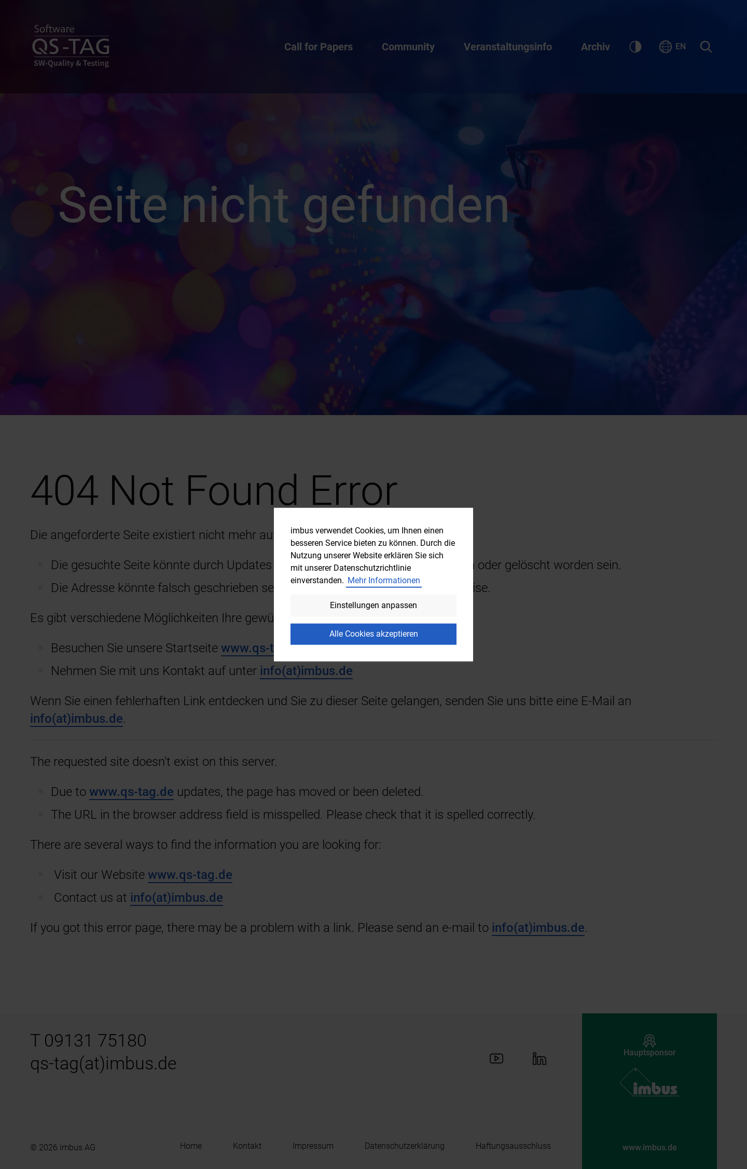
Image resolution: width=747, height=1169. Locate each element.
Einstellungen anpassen (373, 605)
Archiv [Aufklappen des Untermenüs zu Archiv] (595, 46)
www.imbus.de (649, 1147)
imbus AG (77, 1147)
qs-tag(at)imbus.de (103, 1063)
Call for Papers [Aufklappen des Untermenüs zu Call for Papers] (318, 46)
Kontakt (247, 1146)
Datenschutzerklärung (405, 1146)
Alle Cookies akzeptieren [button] (373, 634)
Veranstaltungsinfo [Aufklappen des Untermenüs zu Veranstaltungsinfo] (508, 46)
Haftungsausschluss (513, 1146)
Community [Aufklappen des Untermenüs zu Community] (408, 46)
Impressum (313, 1146)
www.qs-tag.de (263, 648)
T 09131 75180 (88, 1040)
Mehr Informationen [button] (384, 580)
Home (191, 1146)
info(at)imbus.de (306, 671)
